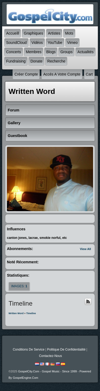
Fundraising (16, 61)
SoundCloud (16, 42)
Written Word (16, 313)
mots (69, 33)
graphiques (33, 33)
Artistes (54, 33)
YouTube (55, 42)
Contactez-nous (50, 356)
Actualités (85, 52)
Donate (36, 61)
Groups (66, 52)
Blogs (50, 52)
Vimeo (72, 42)
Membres (33, 52)
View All (85, 249)
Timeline (31, 313)
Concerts (13, 52)
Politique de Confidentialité (66, 349)
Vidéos (37, 42)
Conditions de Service (29, 349)
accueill (12, 33)
